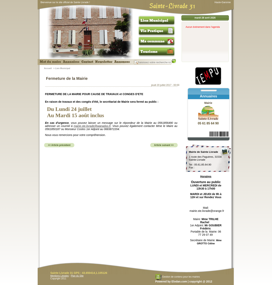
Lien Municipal (154, 20)
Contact (87, 61)
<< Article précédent (59, 145)
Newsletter (103, 61)
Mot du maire (50, 61)
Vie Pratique (151, 31)
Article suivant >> (164, 145)
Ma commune (152, 41)
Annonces (122, 61)
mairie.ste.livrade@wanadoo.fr (92, 126)
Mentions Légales (59, 275)
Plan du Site (77, 275)
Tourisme (148, 51)
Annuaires (71, 61)
